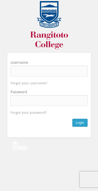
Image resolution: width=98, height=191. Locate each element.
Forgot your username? (28, 83)
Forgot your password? (28, 112)
